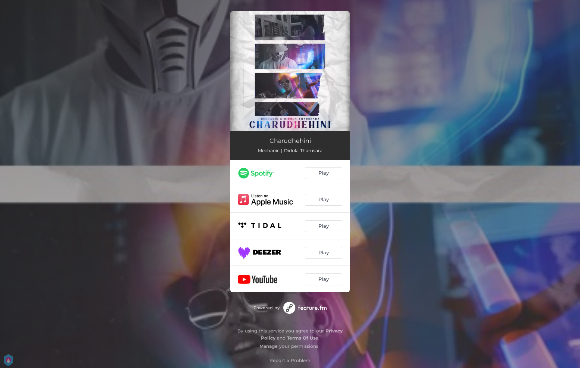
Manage (268, 346)
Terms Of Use (302, 338)
